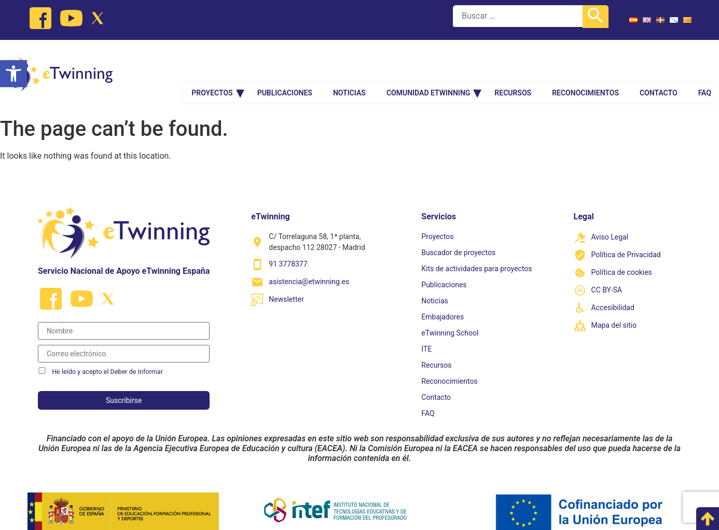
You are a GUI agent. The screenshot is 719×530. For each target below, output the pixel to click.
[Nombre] (124, 316)
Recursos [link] (512, 68)
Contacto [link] (658, 68)
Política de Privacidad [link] (626, 240)
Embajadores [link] (442, 302)
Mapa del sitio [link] (614, 310)
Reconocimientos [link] (585, 68)
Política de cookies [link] (621, 258)
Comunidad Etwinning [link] (428, 68)
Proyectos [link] (211, 68)
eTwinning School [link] (449, 318)
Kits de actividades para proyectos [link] (476, 254)
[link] (13, 73)
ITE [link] (426, 334)
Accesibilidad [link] (612, 293)
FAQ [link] (704, 68)
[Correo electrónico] (124, 339)
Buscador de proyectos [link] (458, 238)
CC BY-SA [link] (606, 275)
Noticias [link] (349, 68)
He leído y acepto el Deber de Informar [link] (107, 357)
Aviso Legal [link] (610, 222)
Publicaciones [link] (284, 68)
